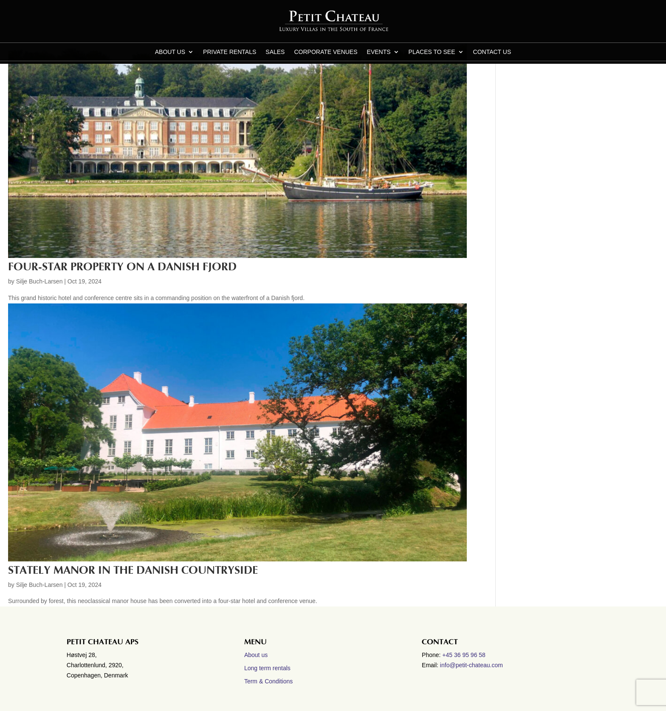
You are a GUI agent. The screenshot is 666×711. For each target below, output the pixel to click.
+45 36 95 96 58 (464, 655)
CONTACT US (492, 52)
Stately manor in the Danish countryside (133, 570)
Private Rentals (229, 52)
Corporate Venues (325, 52)
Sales (275, 52)
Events (379, 52)
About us (170, 52)
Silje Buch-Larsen (39, 281)
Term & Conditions (268, 681)
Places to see (432, 52)
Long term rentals (267, 668)
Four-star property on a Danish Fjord (122, 267)
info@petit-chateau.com (471, 665)
